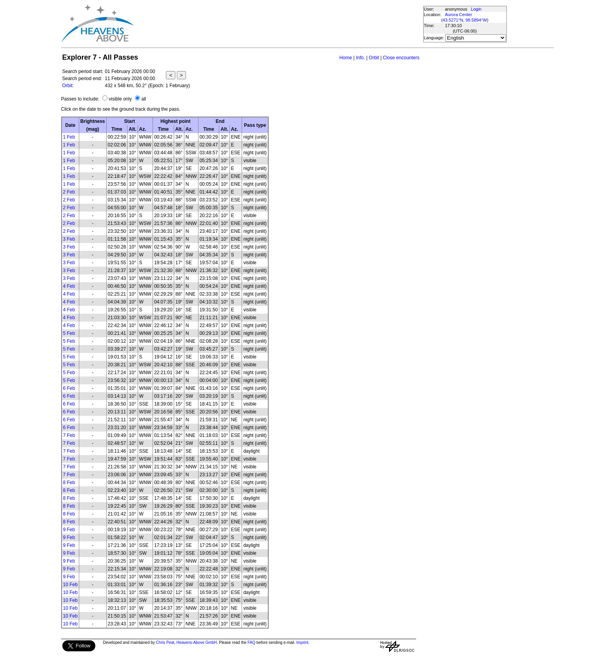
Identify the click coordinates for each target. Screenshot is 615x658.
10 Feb (70, 584)
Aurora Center (458, 14)
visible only (120, 99)
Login (476, 9)
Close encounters (401, 57)
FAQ (251, 642)
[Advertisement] (278, 23)
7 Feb (69, 435)
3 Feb (69, 239)
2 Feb (69, 192)
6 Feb (69, 388)
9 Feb (69, 529)
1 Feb (69, 137)
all (143, 99)
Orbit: (68, 85)
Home (345, 57)
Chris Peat (165, 642)
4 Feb (69, 286)
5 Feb (69, 333)
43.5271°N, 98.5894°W (465, 20)
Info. (360, 57)
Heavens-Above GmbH (196, 642)
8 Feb (69, 482)
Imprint (303, 642)
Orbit (374, 57)
